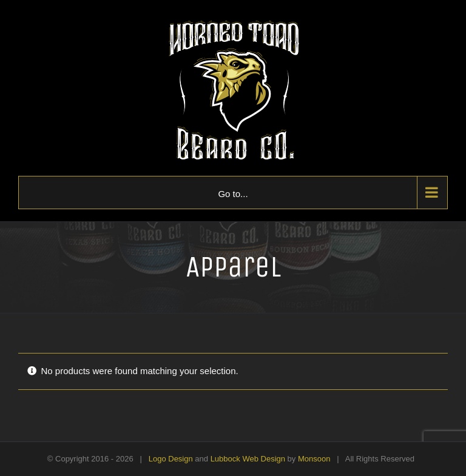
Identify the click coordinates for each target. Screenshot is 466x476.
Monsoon (314, 458)
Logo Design (171, 458)
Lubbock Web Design (248, 458)
